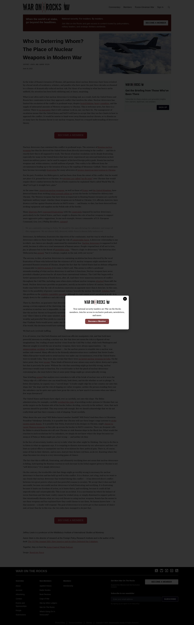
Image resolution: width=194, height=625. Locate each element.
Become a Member (97, 321)
